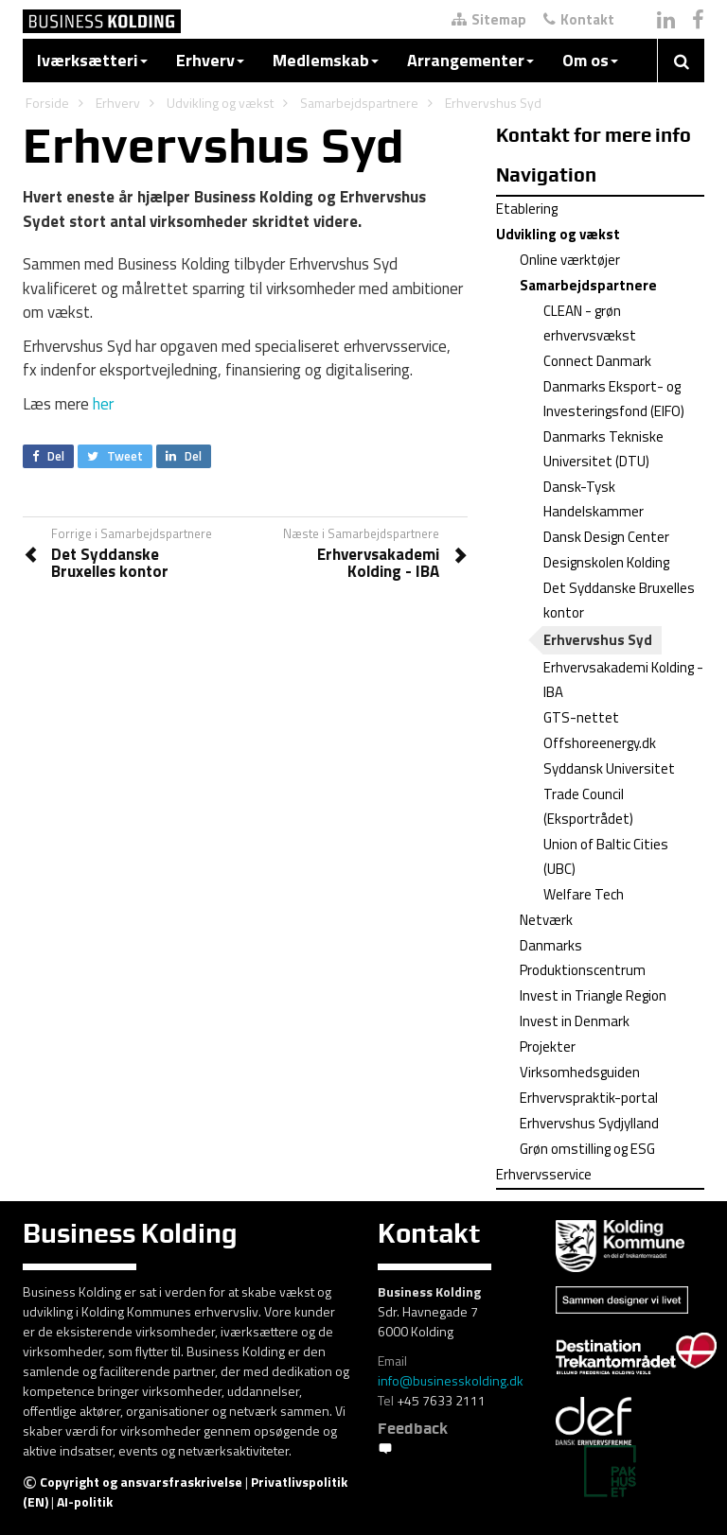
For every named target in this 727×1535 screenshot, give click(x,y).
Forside (47, 103)
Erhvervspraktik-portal (589, 1097)
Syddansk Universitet (609, 768)
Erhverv (210, 60)
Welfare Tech (583, 894)
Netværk (546, 920)
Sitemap (489, 19)
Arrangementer (470, 60)
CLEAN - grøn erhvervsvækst (589, 323)
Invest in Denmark (574, 1021)
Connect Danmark (597, 361)
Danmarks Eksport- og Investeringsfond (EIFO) (613, 398)
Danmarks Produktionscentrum (583, 957)
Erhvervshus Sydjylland (589, 1123)
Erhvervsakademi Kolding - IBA (623, 679)
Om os (590, 60)
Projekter (548, 1046)
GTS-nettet (581, 717)
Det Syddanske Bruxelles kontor (619, 600)
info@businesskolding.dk (450, 1380)
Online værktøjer (570, 259)
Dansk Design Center (606, 537)
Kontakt (578, 19)
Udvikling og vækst (220, 103)
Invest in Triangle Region (593, 995)
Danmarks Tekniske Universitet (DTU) (603, 449)
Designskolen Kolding (606, 562)
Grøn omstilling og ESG (587, 1149)
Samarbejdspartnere (359, 103)
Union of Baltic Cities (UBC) (605, 856)
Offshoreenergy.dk (599, 743)
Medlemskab (326, 60)
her (103, 404)
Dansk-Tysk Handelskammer (593, 499)
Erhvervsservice (544, 1174)
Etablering (527, 208)
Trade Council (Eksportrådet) (588, 806)
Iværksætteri (92, 60)
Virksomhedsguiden (580, 1072)
